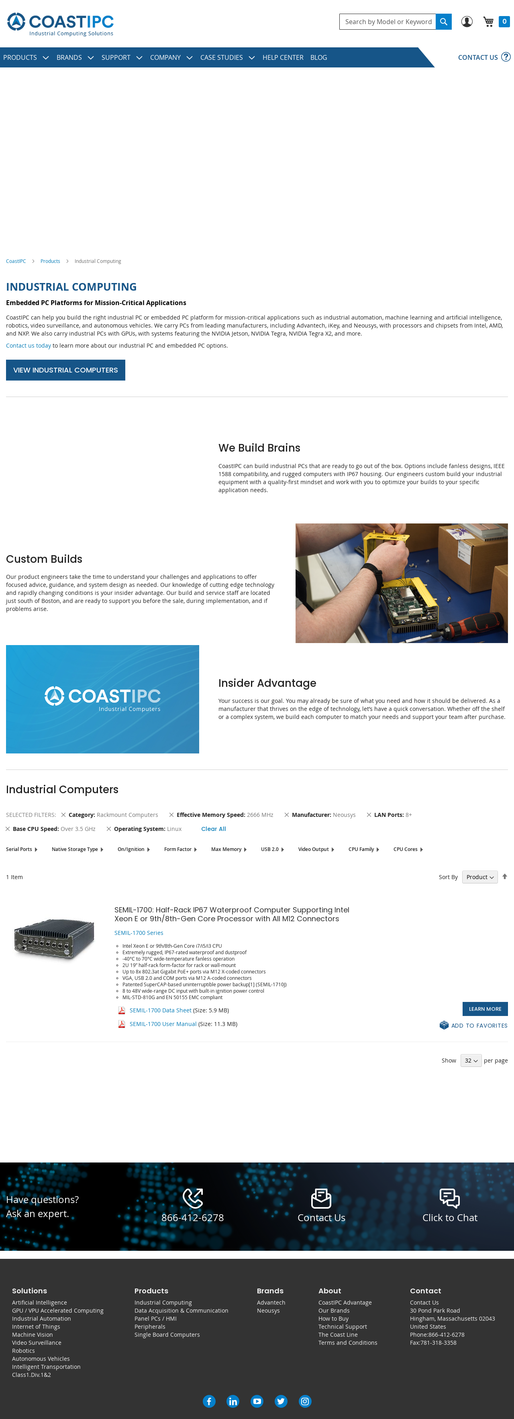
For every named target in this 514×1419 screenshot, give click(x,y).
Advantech (271, 1302)
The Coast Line (338, 1334)
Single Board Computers (167, 1334)
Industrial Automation (41, 1318)
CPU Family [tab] (361, 849)
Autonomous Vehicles (41, 1358)
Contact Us (424, 1302)
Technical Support (342, 1326)
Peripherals (150, 1326)
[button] (474, 1026)
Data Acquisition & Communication (181, 1310)
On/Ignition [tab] (131, 849)
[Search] (444, 22)
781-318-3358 (438, 1342)
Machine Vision (32, 1334)
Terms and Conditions (347, 1342)
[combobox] (395, 22)
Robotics (23, 1350)
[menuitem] (26, 57)
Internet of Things (36, 1326)
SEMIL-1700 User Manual (163, 1024)
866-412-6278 (192, 1217)
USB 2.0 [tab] (270, 849)
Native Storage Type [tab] (75, 849)
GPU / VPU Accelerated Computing (58, 1310)
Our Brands (334, 1310)
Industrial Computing (163, 1302)
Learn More (485, 1009)
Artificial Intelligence (39, 1302)
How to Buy (333, 1318)
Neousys (268, 1310)
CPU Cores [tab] (406, 849)
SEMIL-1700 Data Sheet (161, 1010)
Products (50, 261)
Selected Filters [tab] (30, 814)
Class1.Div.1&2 (31, 1374)
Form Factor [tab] (178, 849)
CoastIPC (16, 261)
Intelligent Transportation (46, 1366)
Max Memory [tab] (226, 849)
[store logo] (60, 24)
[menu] (257, 57)
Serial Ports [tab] (19, 849)
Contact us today (28, 345)
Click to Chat (449, 1217)
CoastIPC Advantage (345, 1302)
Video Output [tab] (313, 849)
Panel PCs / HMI (156, 1318)
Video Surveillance (36, 1342)
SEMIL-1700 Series (138, 932)
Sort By (448, 877)
